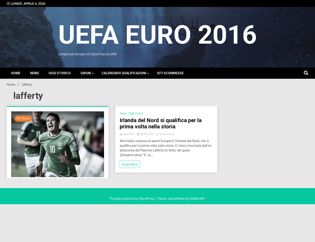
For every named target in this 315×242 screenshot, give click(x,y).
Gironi (86, 73)
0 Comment (167, 134)
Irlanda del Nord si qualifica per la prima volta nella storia (161, 123)
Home (15, 73)
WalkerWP (197, 198)
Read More (130, 164)
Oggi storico (60, 73)
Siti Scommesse (170, 73)
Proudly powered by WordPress (132, 198)
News (34, 73)
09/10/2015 (145, 134)
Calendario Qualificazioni (124, 73)
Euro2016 (127, 134)
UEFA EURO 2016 (157, 35)
